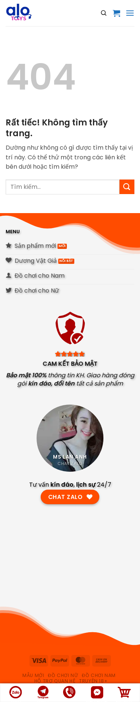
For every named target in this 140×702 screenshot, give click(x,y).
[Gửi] (126, 187)
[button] (116, 13)
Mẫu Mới (33, 675)
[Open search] (104, 13)
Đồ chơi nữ (63, 675)
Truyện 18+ (93, 681)
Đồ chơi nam (99, 675)
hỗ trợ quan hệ (55, 681)
